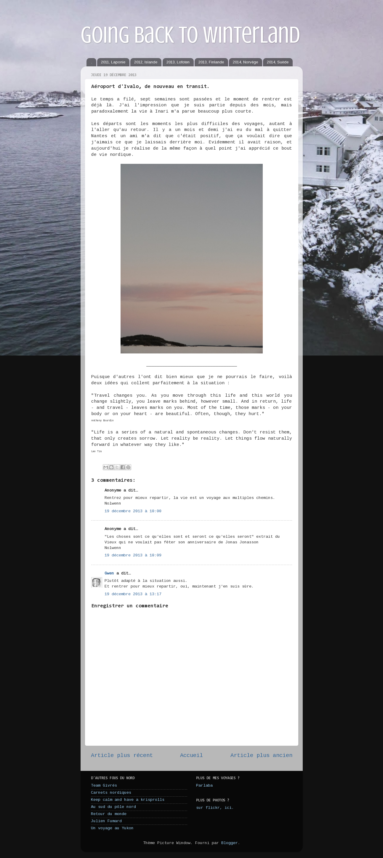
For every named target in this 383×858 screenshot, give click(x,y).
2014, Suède (278, 62)
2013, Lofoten (178, 62)
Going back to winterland (190, 35)
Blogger (229, 843)
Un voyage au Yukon (112, 828)
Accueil (191, 755)
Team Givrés (104, 785)
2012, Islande (145, 62)
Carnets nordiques (111, 792)
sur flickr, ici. (215, 808)
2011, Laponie (113, 62)
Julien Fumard (106, 821)
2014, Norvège (245, 62)
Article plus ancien (261, 755)
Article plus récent (122, 755)
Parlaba (204, 785)
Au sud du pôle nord (113, 807)
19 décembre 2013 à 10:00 (133, 511)
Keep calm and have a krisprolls (127, 800)
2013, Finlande (211, 62)
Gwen (109, 573)
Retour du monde (108, 814)
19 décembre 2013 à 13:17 (133, 594)
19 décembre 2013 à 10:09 (133, 555)
